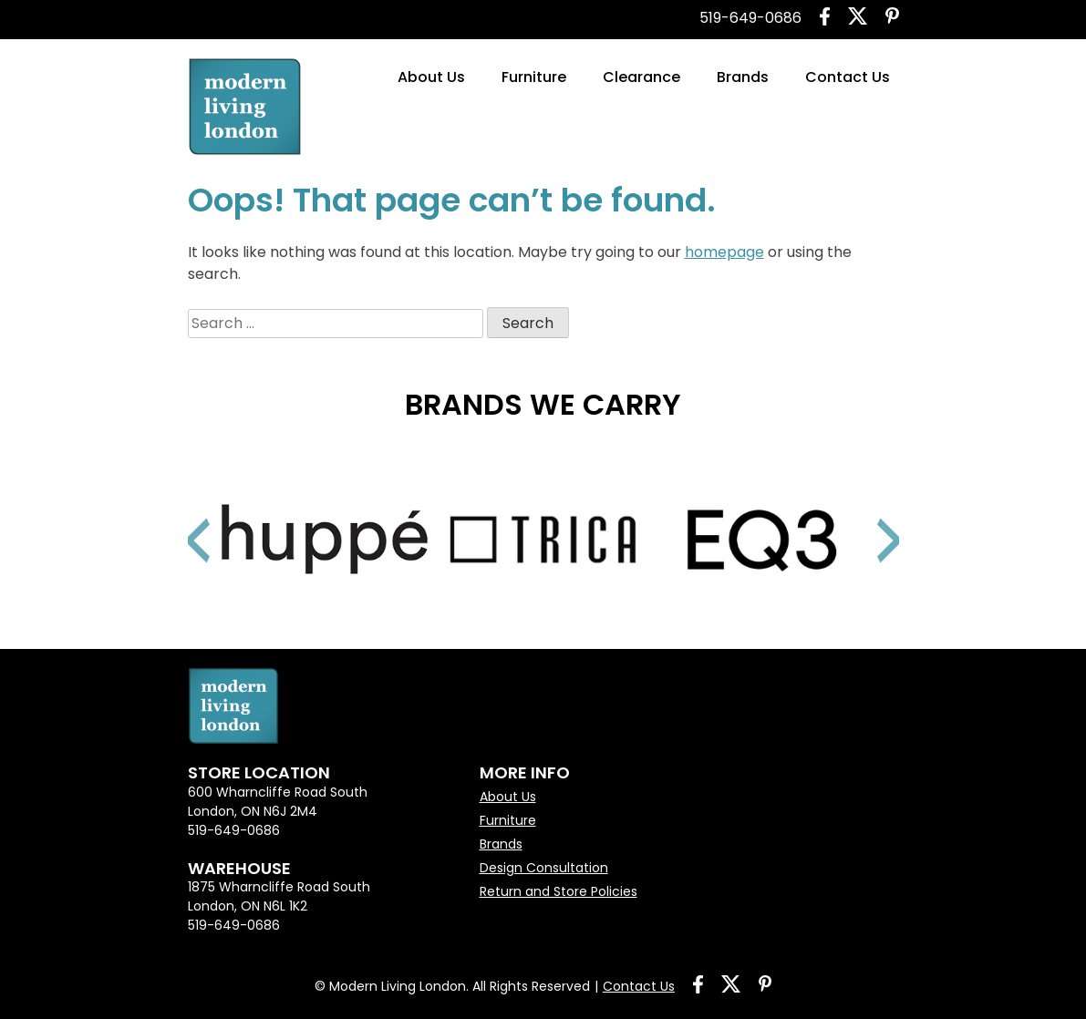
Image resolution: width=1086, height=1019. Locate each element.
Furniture (534, 77)
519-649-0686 (750, 17)
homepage (724, 252)
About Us (431, 77)
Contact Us (847, 77)
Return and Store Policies (558, 891)
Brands (743, 77)
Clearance (641, 77)
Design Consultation (544, 868)
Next (867, 518)
